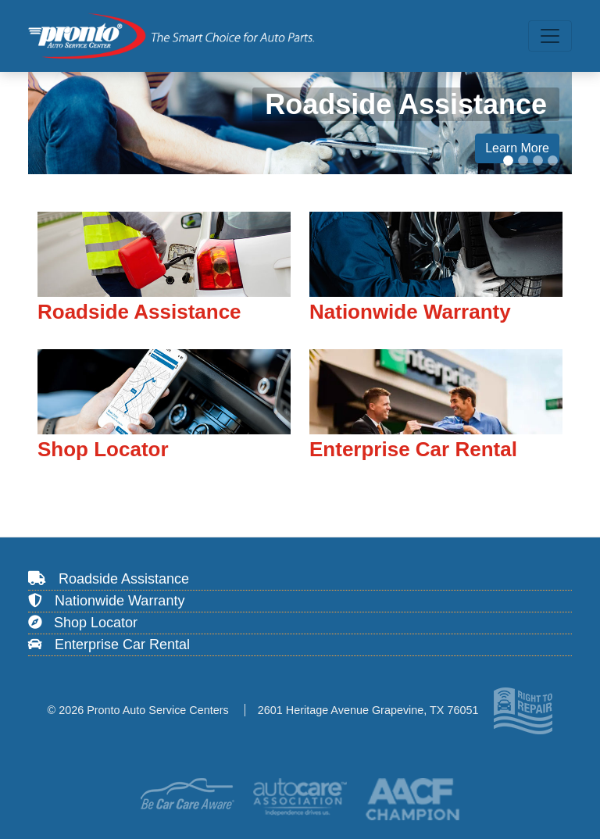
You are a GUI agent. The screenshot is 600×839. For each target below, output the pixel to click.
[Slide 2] (523, 160)
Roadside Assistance (108, 579)
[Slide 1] (508, 160)
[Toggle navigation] (550, 36)
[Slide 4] (553, 160)
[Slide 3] (538, 160)
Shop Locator (83, 622)
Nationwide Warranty (106, 601)
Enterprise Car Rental (109, 644)
